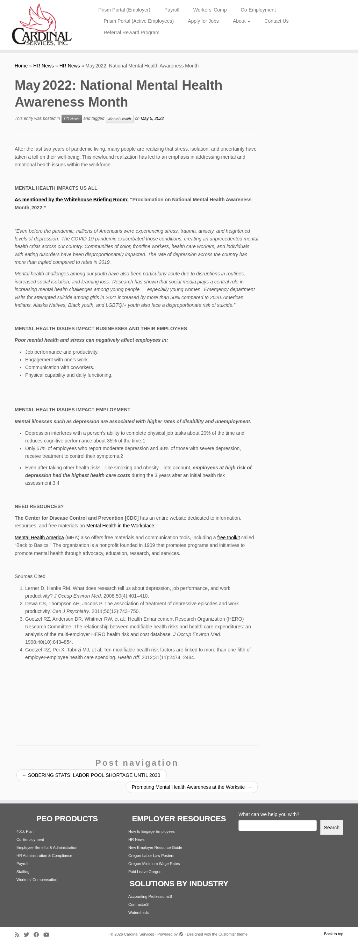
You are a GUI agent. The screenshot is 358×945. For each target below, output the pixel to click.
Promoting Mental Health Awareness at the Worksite (192, 787)
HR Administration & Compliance (44, 855)
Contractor (137, 904)
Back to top (333, 934)
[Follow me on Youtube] (48, 934)
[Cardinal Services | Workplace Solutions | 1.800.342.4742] (42, 24)
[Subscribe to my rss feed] (19, 934)
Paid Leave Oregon (145, 872)
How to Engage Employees (151, 831)
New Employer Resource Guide (155, 847)
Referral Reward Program (131, 32)
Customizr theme (233, 934)
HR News (43, 65)
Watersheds (138, 912)
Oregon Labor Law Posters (151, 855)
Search (331, 827)
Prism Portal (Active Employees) (138, 21)
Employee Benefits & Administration (46, 847)
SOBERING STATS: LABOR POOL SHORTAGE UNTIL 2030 (92, 775)
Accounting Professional (149, 896)
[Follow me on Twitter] (29, 934)
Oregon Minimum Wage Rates (154, 863)
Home (21, 65)
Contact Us (276, 21)
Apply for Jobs (203, 21)
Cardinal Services (139, 934)
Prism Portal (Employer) (124, 10)
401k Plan (25, 831)
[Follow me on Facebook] (38, 934)
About (241, 21)
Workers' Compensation (36, 880)
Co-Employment (258, 10)
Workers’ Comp (210, 10)
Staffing (22, 872)
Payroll (171, 10)
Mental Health (119, 119)
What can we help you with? (268, 814)
